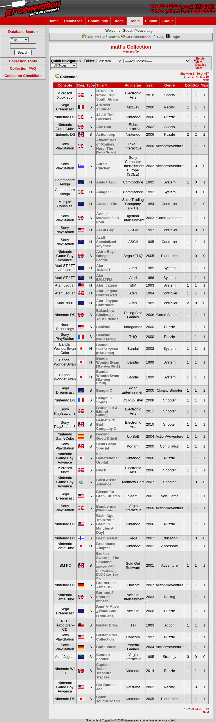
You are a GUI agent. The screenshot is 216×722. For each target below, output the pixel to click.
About (167, 21)
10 (207, 76)
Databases (73, 21)
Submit (151, 21)
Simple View (200, 60)
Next (206, 79)
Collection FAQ (23, 68)
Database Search (23, 31)
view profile (131, 51)
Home (53, 21)
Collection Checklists (22, 76)
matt (116, 47)
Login (151, 30)
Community (98, 21)
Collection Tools (23, 61)
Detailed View (200, 66)
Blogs (118, 21)
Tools (135, 21)
